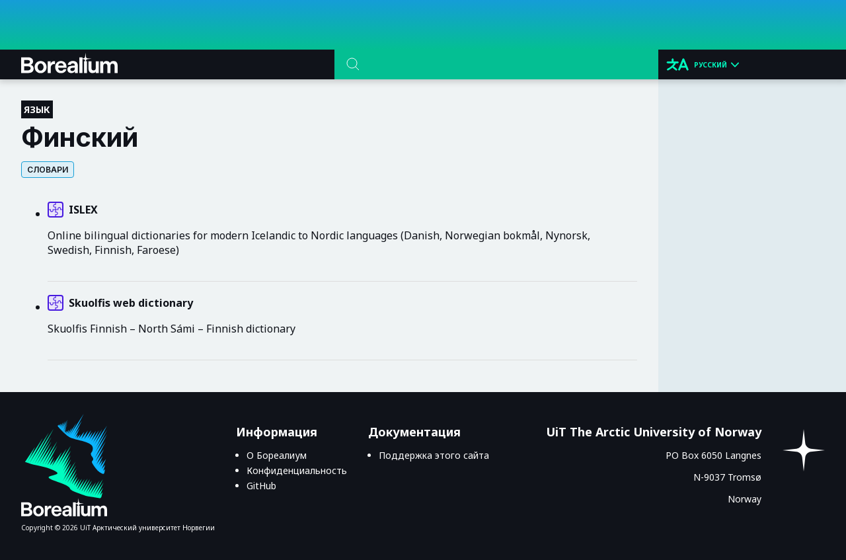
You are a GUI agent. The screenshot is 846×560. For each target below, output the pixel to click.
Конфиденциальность (297, 470)
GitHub (261, 485)
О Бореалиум (277, 455)
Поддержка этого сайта (434, 455)
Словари (47, 170)
